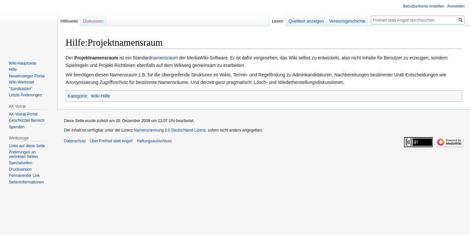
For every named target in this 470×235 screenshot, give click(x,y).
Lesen (277, 21)
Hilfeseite (69, 21)
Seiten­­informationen (26, 182)
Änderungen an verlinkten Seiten (23, 154)
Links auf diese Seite (27, 146)
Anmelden (456, 6)
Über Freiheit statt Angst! (111, 141)
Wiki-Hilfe (100, 96)
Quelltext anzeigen (306, 21)
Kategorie (77, 96)
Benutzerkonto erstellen (423, 6)
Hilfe (13, 69)
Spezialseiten (20, 163)
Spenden (16, 127)
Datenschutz (75, 141)
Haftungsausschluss (154, 141)
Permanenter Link (24, 175)
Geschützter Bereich (26, 120)
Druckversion (20, 169)
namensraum (164, 57)
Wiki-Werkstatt (21, 82)
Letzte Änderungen (25, 95)
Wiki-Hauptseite (22, 63)
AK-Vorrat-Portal (23, 114)
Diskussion (93, 21)
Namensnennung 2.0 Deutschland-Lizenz (170, 130)
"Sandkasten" (20, 88)
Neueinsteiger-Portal (26, 76)
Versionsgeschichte (347, 21)
